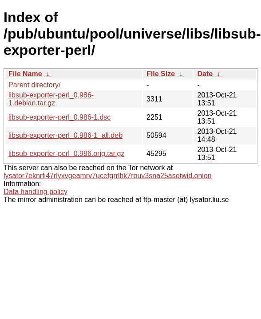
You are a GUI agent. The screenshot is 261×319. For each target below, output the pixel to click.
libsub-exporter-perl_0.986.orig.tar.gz (66, 153)
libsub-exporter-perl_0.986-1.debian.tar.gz (51, 99)
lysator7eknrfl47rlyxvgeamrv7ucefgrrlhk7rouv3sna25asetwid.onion (108, 175)
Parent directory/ (34, 85)
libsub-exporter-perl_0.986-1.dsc (59, 117)
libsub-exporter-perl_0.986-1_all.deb (65, 135)
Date (205, 74)
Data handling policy (35, 191)
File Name (25, 74)
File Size (160, 74)
